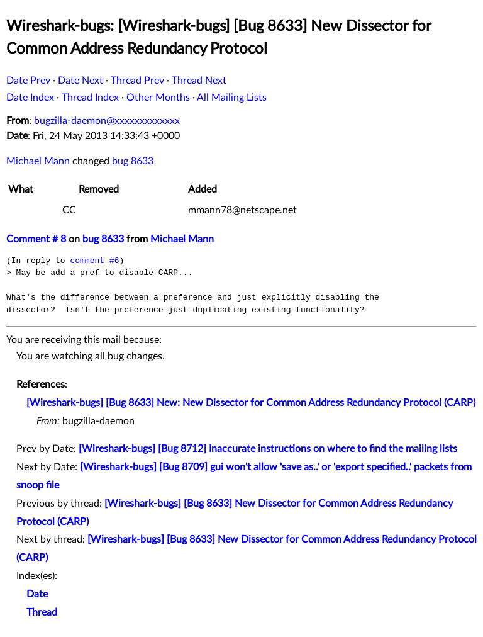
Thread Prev (137, 81)
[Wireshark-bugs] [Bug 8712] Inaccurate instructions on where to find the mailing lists (268, 449)
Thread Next (199, 81)
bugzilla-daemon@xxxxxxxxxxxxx (107, 121)
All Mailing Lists (232, 98)
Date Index (30, 98)
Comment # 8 (36, 239)
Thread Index (90, 98)
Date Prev (28, 81)
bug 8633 (132, 161)
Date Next (80, 81)
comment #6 (94, 260)
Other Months (158, 98)
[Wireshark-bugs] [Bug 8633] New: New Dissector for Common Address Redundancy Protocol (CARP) (250, 403)
